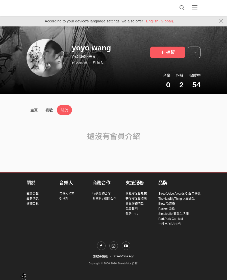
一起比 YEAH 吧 (169, 224)
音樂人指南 (66, 193)
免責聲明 (131, 209)
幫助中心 (131, 214)
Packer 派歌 (166, 209)
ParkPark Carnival (170, 219)
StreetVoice (47, 7)
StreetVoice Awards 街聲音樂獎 (179, 193)
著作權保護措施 (136, 198)
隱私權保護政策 (136, 193)
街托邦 (63, 198)
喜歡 (49, 110)
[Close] (221, 21)
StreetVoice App (123, 256)
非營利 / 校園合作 (104, 198)
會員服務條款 (134, 203)
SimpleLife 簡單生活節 (173, 214)
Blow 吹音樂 (166, 203)
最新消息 (33, 198)
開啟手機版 (100, 256)
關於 (64, 110)
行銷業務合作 (101, 193)
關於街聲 (33, 193)
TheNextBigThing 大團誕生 (176, 198)
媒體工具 (33, 203)
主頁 (34, 110)
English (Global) (159, 21)
